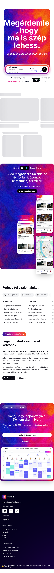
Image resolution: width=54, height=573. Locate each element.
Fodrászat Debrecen (35, 309)
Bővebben (22, 378)
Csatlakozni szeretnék (9, 529)
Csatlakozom (8, 378)
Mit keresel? (13, 67)
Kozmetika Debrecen (35, 312)
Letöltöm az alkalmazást (27, 191)
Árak (4, 535)
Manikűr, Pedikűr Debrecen (37, 315)
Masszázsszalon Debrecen (37, 319)
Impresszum (6, 553)
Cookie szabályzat (8, 556)
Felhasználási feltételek (10, 550)
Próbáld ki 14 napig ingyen (27, 435)
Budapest (7, 302)
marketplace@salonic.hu (11, 502)
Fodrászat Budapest (10, 315)
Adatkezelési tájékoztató (10, 547)
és (24, 168)
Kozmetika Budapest (11, 309)
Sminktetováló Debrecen (36, 322)
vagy (36, 80)
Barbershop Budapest (11, 322)
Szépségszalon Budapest (12, 306)
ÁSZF (4, 538)
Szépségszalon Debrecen (36, 306)
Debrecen (32, 302)
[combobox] (14, 71)
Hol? (32, 68)
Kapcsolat (5, 519)
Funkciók (5, 532)
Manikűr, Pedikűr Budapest (13, 312)
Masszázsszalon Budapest (13, 319)
